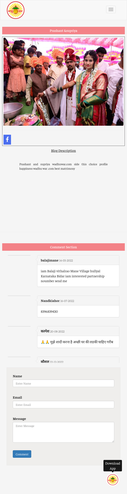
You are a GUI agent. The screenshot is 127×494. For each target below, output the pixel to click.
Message (19, 418)
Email (17, 397)
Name (17, 376)
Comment (22, 454)
